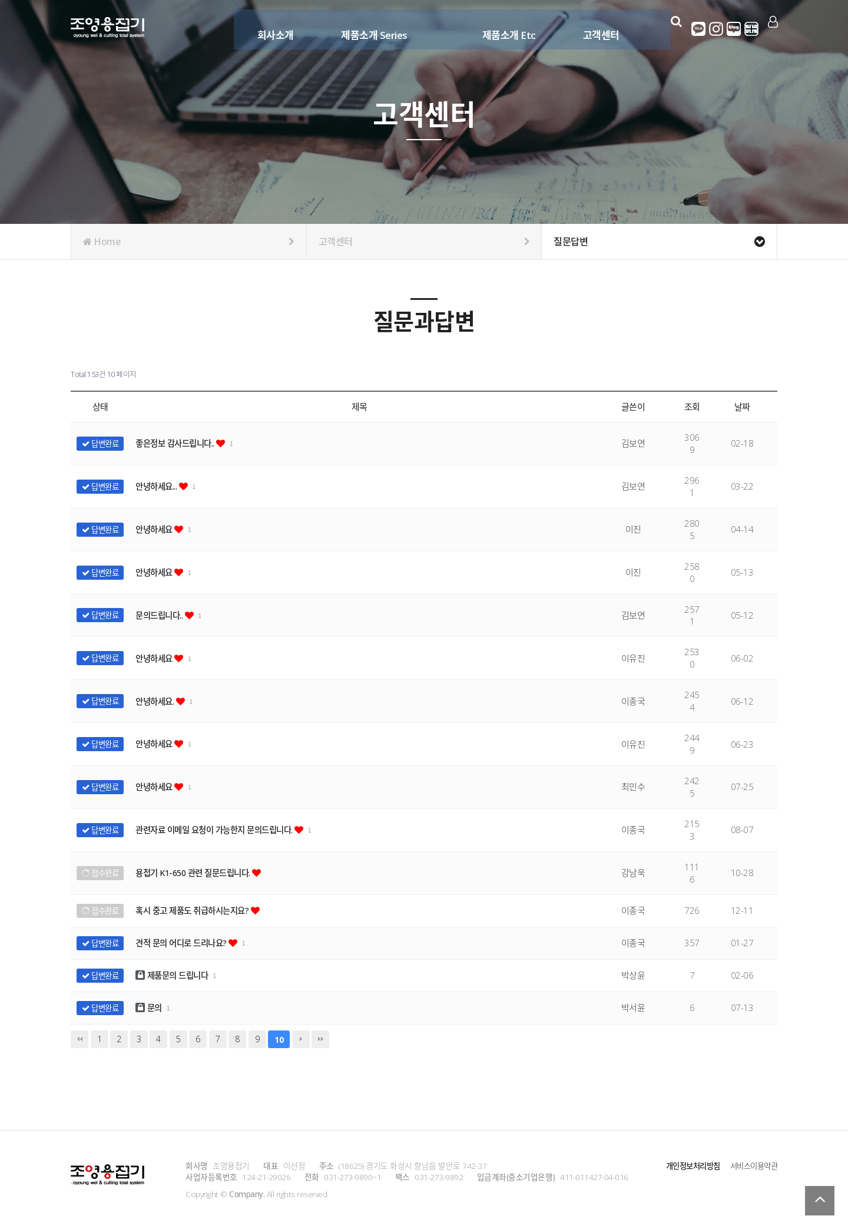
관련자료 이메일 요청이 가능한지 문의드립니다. (221, 829)
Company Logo (107, 29)
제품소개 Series (372, 28)
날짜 (742, 406)
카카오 (699, 29)
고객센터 (598, 28)
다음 (301, 1039)
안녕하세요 (156, 529)
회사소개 (272, 28)
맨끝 (320, 1039)
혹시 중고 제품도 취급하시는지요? (197, 910)
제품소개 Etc (506, 28)
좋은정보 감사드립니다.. (179, 443)
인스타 (717, 29)
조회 (692, 406)
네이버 (734, 29)
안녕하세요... (159, 486)
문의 (150, 1007)
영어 (752, 29)
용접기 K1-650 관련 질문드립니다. (198, 872)
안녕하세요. (157, 701)
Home (188, 241)
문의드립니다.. (162, 615)
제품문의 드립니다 (175, 975)
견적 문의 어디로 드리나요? (185, 943)
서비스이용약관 (752, 1165)
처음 (79, 1039)
